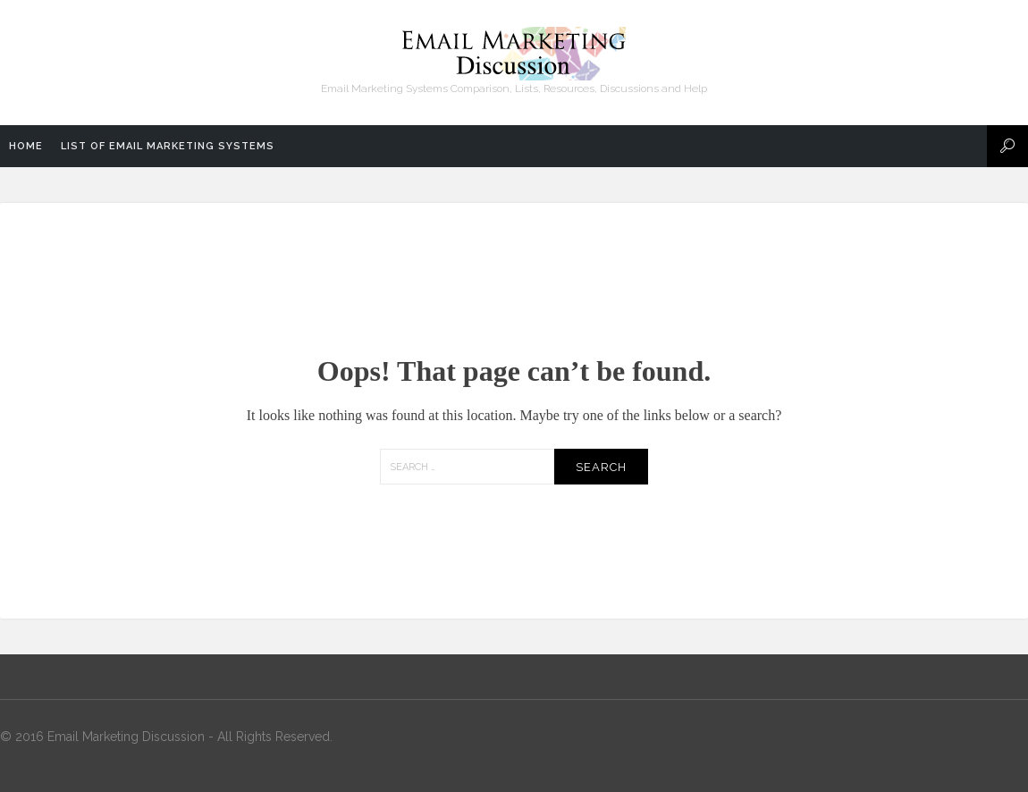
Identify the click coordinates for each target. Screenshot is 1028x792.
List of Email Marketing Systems (167, 146)
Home (26, 146)
